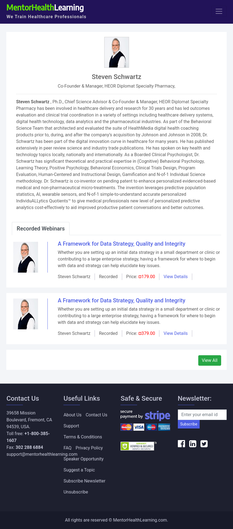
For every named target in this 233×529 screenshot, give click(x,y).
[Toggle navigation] (219, 11)
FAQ (67, 448)
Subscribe (188, 424)
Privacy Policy (89, 448)
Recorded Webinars (41, 228)
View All (210, 360)
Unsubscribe (75, 492)
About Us (72, 414)
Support (71, 425)
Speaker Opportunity (83, 459)
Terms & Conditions (82, 437)
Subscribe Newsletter (84, 481)
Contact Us (97, 414)
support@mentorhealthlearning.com (41, 454)
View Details (176, 276)
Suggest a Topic (79, 470)
